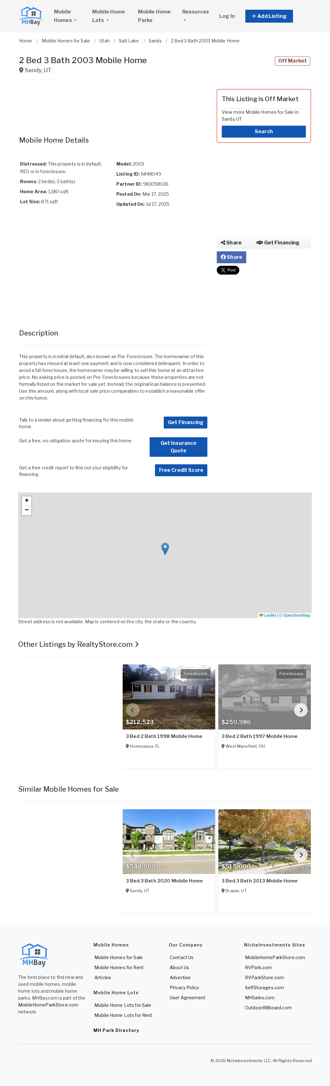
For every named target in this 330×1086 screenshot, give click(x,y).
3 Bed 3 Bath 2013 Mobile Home (259, 881)
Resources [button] (195, 12)
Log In (227, 16)
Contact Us (182, 957)
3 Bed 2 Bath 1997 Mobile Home (259, 736)
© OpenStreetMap (294, 615)
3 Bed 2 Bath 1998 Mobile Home (164, 736)
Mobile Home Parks (154, 16)
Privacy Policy (184, 987)
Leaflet (267, 615)
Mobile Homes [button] (70, 16)
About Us (179, 967)
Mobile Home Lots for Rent (123, 1015)
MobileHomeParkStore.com (48, 1004)
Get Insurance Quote (179, 447)
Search (264, 131)
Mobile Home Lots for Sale (123, 1005)
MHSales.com (260, 997)
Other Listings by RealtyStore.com (78, 644)
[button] (276, 16)
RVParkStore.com (264, 977)
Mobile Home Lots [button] (108, 16)
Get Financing (185, 422)
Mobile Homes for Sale (118, 957)
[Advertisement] (113, 105)
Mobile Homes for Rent (119, 967)
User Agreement (187, 997)
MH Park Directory (116, 1030)
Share (231, 243)
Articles (102, 977)
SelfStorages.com (264, 987)
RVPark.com (258, 967)
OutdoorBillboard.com (268, 1007)
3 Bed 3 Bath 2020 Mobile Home (164, 881)
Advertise (180, 977)
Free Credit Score (181, 470)
